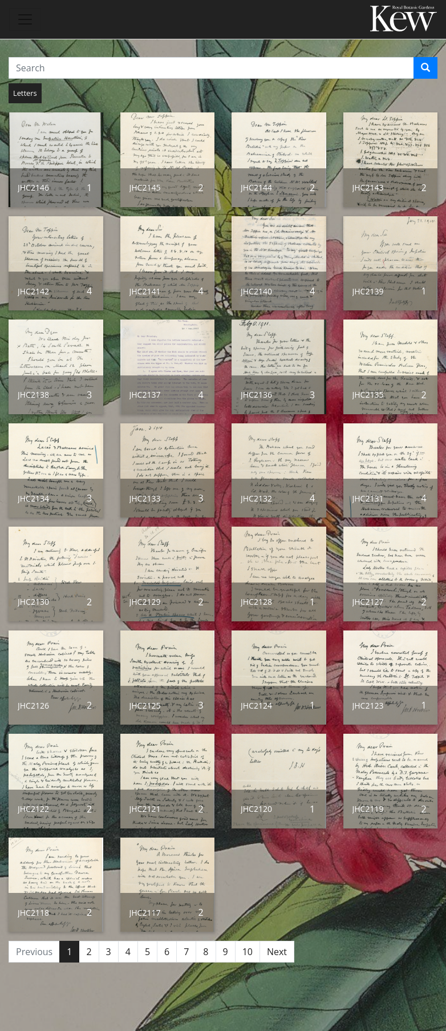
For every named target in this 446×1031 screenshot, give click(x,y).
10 (247, 951)
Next (277, 951)
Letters (25, 93)
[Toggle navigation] (25, 19)
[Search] (425, 68)
